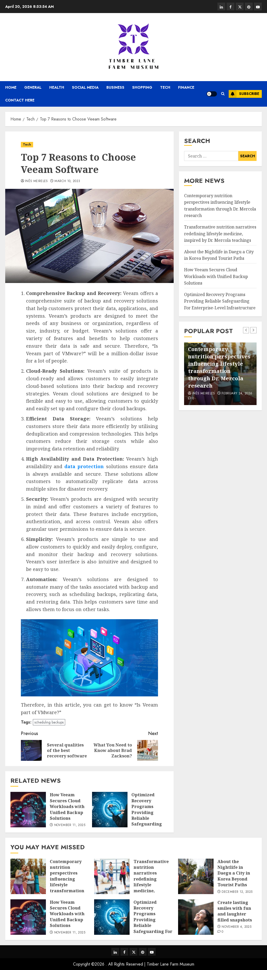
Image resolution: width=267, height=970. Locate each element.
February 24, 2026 (237, 393)
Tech (165, 87)
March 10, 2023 (67, 181)
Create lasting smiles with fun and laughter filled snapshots (234, 911)
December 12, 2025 (237, 892)
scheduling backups (49, 722)
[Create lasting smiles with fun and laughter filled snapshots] (196, 917)
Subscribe (244, 94)
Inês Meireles (36, 181)
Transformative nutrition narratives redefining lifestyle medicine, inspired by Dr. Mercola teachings (220, 233)
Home (10, 87)
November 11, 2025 (69, 825)
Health (56, 87)
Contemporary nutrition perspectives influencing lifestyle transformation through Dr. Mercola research (219, 367)
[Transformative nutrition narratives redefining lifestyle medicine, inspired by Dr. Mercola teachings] (112, 876)
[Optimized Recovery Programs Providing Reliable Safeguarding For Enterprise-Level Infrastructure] (110, 809)
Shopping (142, 87)
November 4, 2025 (236, 927)
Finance (186, 87)
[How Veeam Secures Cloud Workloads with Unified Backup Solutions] (28, 809)
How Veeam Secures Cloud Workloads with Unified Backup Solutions (67, 806)
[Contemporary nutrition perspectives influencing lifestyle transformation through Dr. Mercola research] (28, 876)
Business (115, 87)
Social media (85, 87)
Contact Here (19, 100)
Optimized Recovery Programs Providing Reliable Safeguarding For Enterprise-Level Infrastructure (148, 818)
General (32, 87)
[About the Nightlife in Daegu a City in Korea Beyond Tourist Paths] (196, 876)
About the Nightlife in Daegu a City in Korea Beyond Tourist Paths (219, 255)
